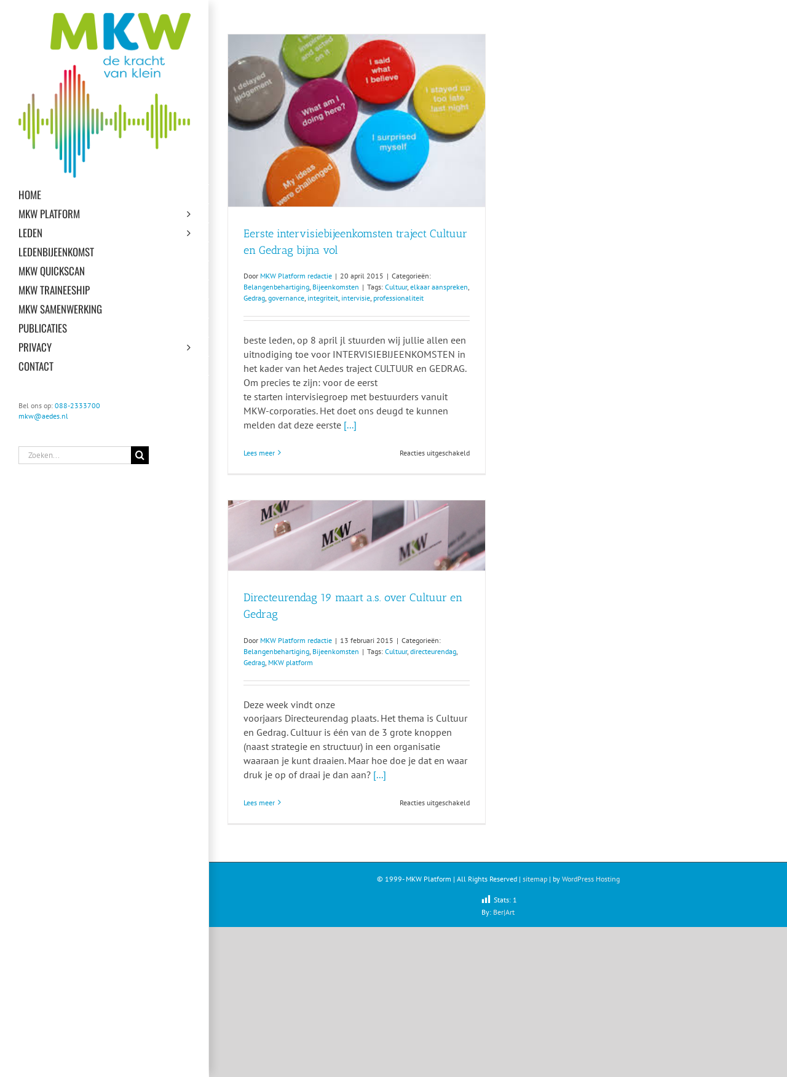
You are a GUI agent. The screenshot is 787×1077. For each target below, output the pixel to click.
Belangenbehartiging (276, 286)
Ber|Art (504, 912)
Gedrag (254, 297)
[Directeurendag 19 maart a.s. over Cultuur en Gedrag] (356, 535)
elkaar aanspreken (439, 286)
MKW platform (290, 662)
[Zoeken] (140, 455)
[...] (350, 425)
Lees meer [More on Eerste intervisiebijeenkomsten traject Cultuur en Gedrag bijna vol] (259, 452)
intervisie (355, 297)
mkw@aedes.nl (43, 415)
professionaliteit (398, 297)
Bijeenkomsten (335, 286)
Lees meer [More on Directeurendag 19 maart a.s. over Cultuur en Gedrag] (259, 802)
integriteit (322, 297)
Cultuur (396, 286)
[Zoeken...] (74, 455)
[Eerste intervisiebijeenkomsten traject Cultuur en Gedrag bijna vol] (356, 120)
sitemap (535, 878)
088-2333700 (77, 405)
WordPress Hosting (591, 878)
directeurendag (433, 651)
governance (286, 297)
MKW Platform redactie (296, 275)
